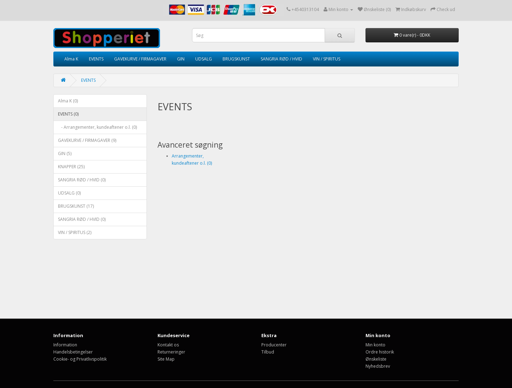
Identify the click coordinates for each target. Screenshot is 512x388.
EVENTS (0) (68, 114)
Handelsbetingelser (73, 352)
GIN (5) (64, 153)
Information (65, 345)
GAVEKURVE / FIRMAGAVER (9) (87, 140)
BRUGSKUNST (236, 59)
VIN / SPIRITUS (326, 59)
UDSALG (203, 59)
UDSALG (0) (69, 193)
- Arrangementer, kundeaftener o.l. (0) (97, 127)
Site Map (166, 359)
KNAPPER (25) (71, 167)
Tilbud (267, 352)
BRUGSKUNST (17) (76, 206)
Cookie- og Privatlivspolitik (80, 359)
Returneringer (171, 352)
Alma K (71, 59)
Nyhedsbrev (378, 366)
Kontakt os (168, 345)
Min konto (375, 345)
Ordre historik (380, 352)
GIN (181, 59)
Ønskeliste (376, 359)
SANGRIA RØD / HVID (281, 59)
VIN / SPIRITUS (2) (74, 232)
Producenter (274, 345)
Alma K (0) (68, 101)
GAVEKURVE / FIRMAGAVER (140, 59)
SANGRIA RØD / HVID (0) (82, 180)
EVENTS (96, 59)
